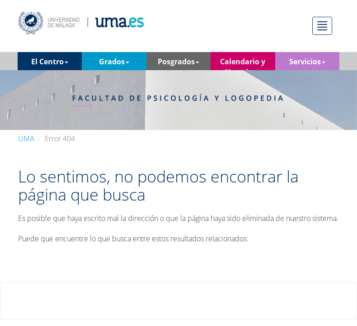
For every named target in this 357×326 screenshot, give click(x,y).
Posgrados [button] (178, 62)
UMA (26, 139)
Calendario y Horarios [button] (242, 63)
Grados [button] (114, 62)
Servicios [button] (307, 62)
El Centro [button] (49, 62)
